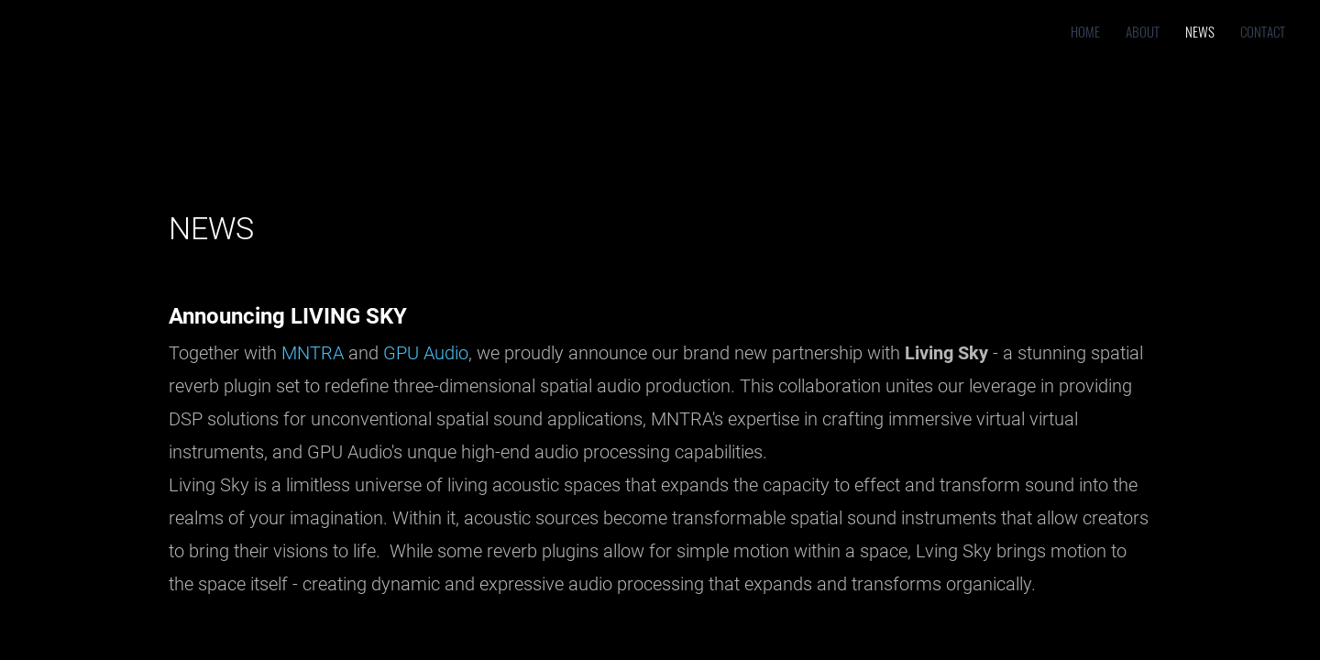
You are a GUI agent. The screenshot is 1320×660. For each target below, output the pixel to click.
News (1200, 31)
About (1143, 31)
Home (1085, 31)
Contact (1262, 31)
